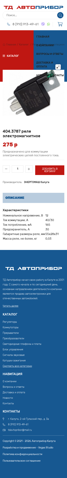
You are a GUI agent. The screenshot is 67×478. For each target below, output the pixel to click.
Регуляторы (10, 321)
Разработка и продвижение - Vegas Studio (28, 447)
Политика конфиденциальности (22, 454)
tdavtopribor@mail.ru (20, 430)
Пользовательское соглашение (22, 460)
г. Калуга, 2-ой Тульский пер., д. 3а (28, 418)
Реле (35, 44)
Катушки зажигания (14, 360)
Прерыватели (11, 333)
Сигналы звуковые (14, 355)
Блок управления (13, 349)
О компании (45, 45)
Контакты (57, 75)
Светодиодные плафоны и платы (22, 344)
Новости (42, 75)
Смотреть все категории (17, 366)
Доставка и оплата (44, 64)
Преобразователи (13, 338)
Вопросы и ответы (49, 54)
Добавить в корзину (50, 170)
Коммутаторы (10, 327)
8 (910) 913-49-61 (26, 24)
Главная (42, 36)
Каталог (24, 44)
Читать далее (10, 305)
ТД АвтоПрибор (33, 267)
